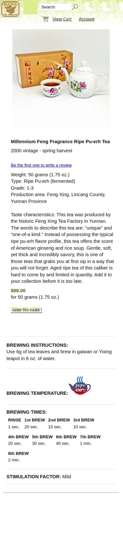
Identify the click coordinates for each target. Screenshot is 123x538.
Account (86, 19)
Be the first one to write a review (41, 165)
